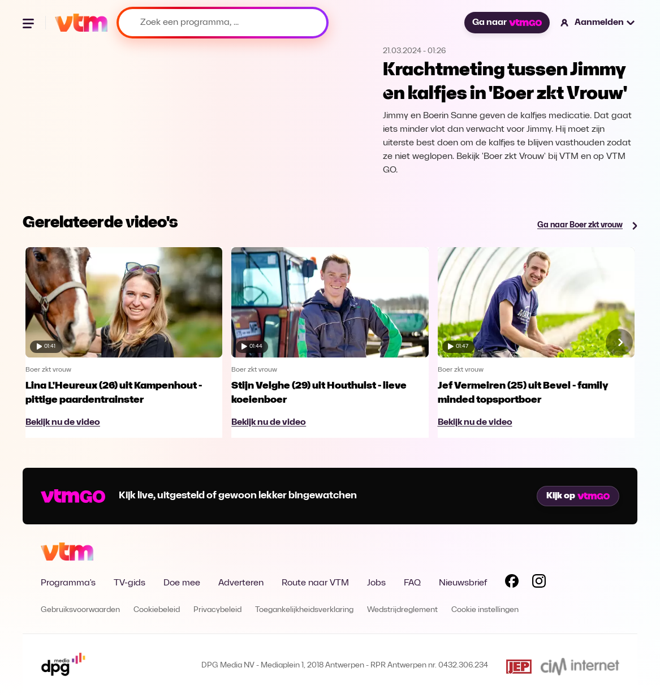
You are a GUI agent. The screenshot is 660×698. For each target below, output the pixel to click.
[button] (598, 22)
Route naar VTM (315, 583)
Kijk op (578, 496)
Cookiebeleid (156, 610)
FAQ (412, 583)
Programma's (68, 583)
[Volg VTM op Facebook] (512, 583)
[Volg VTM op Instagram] (539, 583)
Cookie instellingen (485, 610)
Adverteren (241, 583)
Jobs (376, 583)
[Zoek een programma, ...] (222, 22)
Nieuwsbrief (463, 583)
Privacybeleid (217, 610)
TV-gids (129, 583)
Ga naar (506, 22)
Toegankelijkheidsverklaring (304, 610)
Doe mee (181, 583)
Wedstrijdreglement (402, 610)
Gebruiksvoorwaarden (80, 610)
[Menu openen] (29, 22)
